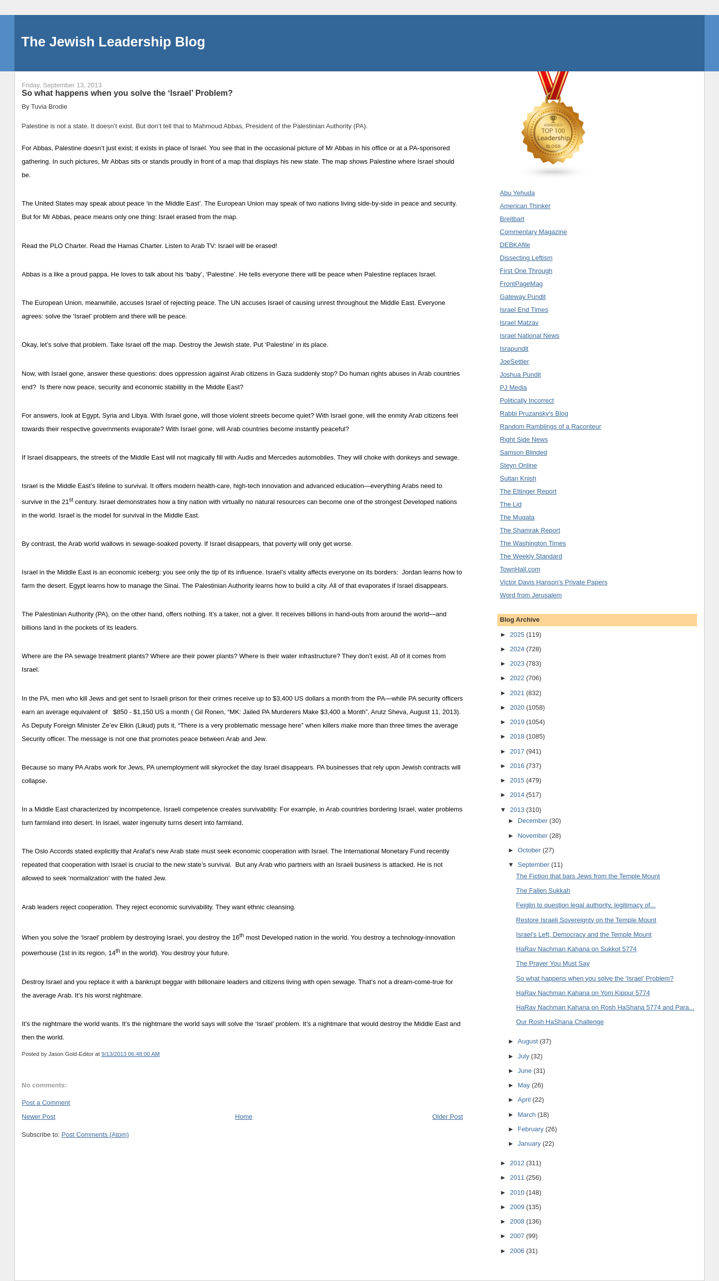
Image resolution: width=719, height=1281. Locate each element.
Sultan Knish (518, 478)
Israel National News (529, 335)
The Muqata (517, 517)
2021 (518, 693)
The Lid (510, 504)
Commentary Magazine (533, 232)
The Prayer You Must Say (553, 963)
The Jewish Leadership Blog (113, 41)
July (524, 1056)
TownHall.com (520, 569)
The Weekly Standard (531, 556)
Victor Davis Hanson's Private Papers (553, 582)
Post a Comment (46, 1102)
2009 (518, 1207)
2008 (518, 1221)
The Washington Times (533, 543)
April (525, 1099)
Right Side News (524, 439)
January (530, 1143)
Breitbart (512, 219)
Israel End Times (524, 309)
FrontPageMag (521, 283)
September (534, 864)
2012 (518, 1163)
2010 (518, 1192)
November (534, 835)
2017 (518, 751)
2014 (518, 794)
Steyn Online (518, 465)
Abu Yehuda (517, 193)
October (530, 850)
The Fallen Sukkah (543, 890)
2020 (518, 707)
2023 (518, 663)
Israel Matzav (519, 322)
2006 (518, 1251)
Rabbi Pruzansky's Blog (534, 413)
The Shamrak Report (530, 530)
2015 (518, 780)
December (534, 820)
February (532, 1129)
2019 (518, 722)
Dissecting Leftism (526, 257)
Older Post (447, 1116)
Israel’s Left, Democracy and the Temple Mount (584, 934)
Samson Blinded (523, 452)
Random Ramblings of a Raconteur (550, 426)
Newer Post (38, 1116)
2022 (518, 678)
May (525, 1085)
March (528, 1114)
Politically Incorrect (527, 400)
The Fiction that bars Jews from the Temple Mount (588, 876)
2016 (518, 765)
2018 (518, 736)
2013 (518, 809)
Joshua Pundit (520, 374)
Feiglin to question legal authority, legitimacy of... (586, 905)
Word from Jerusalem (531, 595)
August (529, 1041)
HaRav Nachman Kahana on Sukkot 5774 (576, 949)
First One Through (526, 270)
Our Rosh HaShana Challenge (560, 1021)
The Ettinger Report (528, 491)
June (526, 1070)
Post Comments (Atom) (95, 1134)
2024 (518, 649)
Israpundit (514, 348)
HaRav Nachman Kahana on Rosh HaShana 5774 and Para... (605, 1007)
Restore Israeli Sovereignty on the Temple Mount (586, 920)
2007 (518, 1236)
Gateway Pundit (523, 296)
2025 (518, 634)
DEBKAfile (515, 245)
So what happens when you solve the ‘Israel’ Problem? (595, 978)
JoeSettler (514, 361)
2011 (518, 1177)
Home (244, 1116)
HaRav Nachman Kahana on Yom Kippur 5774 (583, 993)
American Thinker (525, 206)
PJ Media (513, 387)
